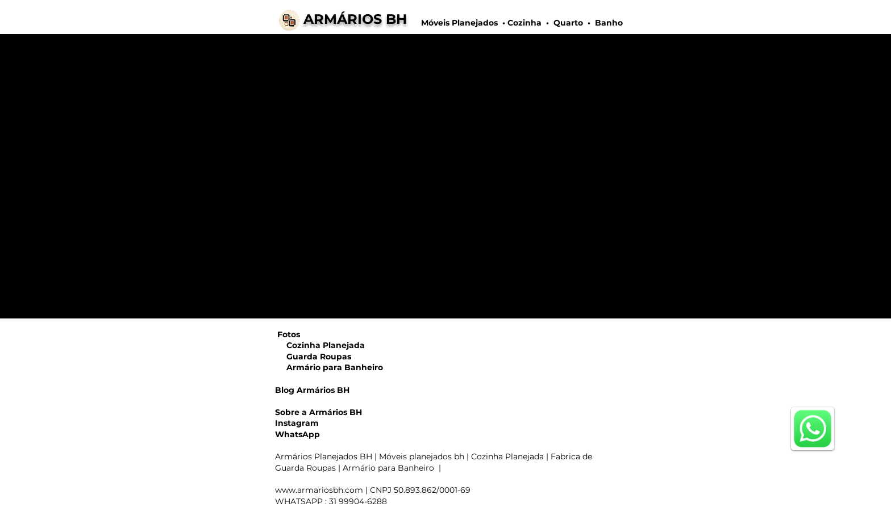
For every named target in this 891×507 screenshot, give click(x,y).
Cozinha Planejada (320, 345)
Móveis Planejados (460, 23)
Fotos (288, 334)
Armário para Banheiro (329, 367)
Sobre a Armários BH (318, 412)
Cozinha (524, 23)
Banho (608, 23)
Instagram (297, 423)
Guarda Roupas (313, 356)
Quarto (568, 23)
